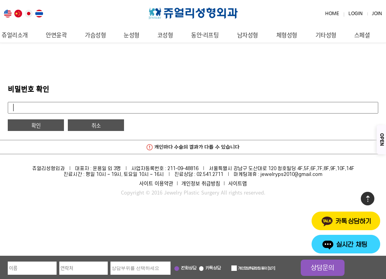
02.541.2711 (209, 174)
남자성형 (247, 35)
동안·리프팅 (205, 35)
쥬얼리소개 (15, 35)
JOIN (377, 13)
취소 (96, 125)
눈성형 (132, 35)
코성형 (165, 35)
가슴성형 (95, 35)
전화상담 (188, 268)
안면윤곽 (56, 35)
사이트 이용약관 (156, 183)
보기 (271, 268)
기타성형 (325, 35)
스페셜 (362, 35)
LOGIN (355, 13)
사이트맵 (237, 183)
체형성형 (286, 35)
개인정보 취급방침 (200, 183)
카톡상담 (213, 268)
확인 (36, 125)
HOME (332, 13)
